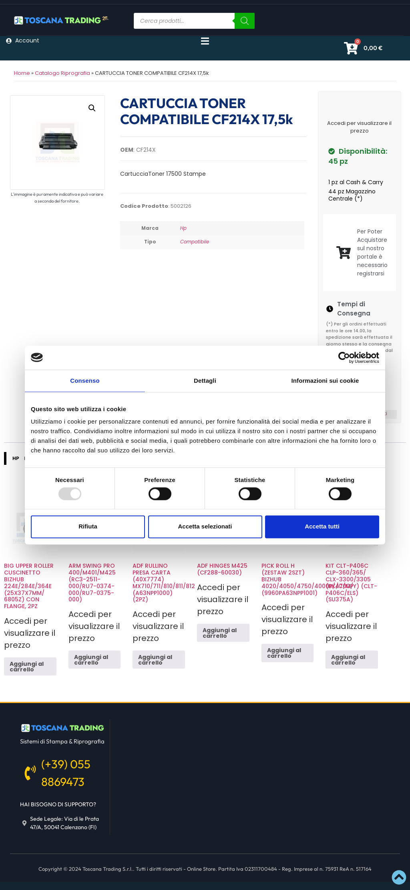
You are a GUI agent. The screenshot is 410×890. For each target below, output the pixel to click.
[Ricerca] (245, 21)
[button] (92, 108)
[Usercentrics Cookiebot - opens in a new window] (344, 358)
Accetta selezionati (205, 526)
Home (22, 73)
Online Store (201, 869)
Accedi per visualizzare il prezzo (359, 127)
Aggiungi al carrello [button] (27, 666)
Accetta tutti (322, 526)
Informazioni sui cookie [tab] (325, 380)
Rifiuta (87, 526)
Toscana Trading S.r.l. (107, 869)
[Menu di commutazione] (205, 41)
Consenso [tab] (84, 380)
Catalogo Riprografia (62, 73)
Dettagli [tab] (205, 380)
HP (15, 458)
